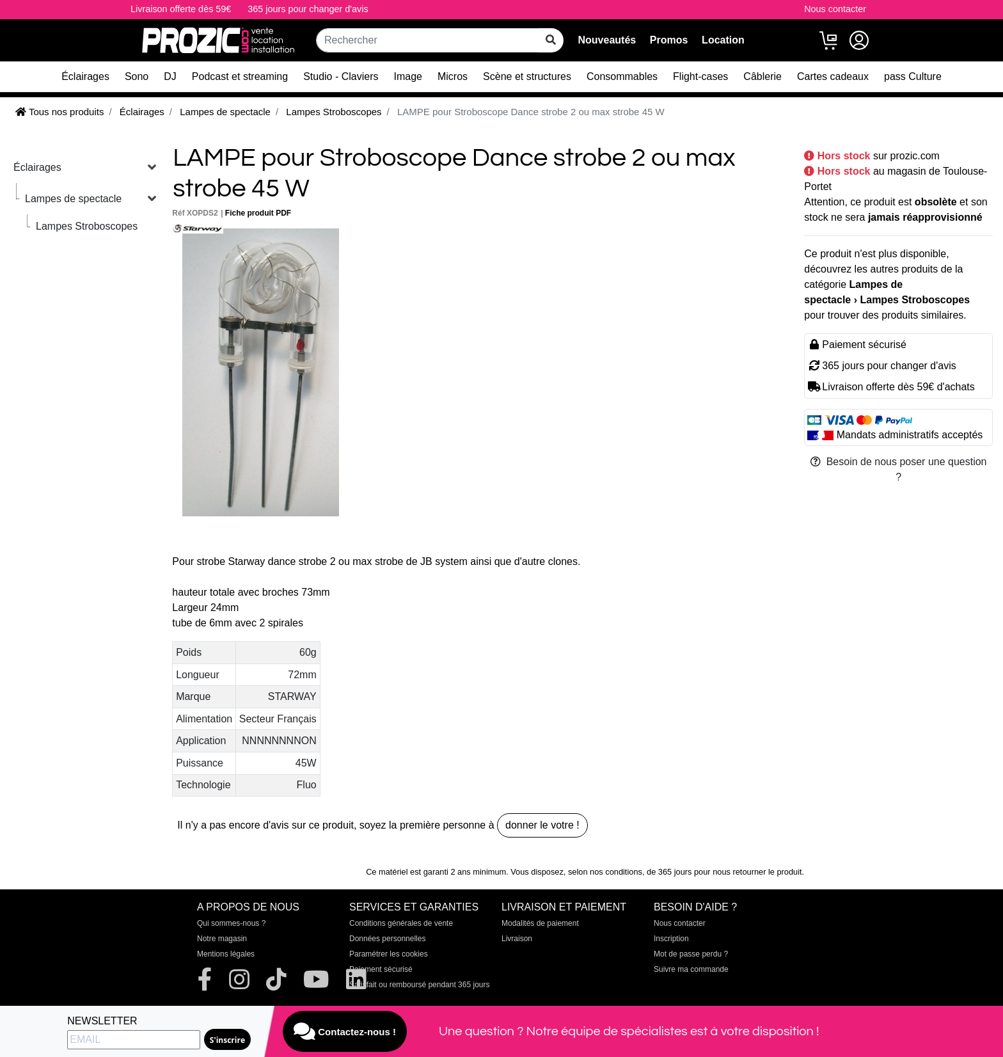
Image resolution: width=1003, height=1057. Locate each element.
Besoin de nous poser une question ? (898, 469)
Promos (669, 40)
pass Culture (913, 76)
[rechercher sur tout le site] (551, 40)
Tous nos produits (59, 111)
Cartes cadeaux (833, 76)
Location (723, 40)
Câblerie (762, 76)
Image (408, 76)
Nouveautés (607, 40)
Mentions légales (226, 954)
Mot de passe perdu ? (691, 954)
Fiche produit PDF (258, 213)
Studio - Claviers (340, 76)
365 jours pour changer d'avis (308, 9)
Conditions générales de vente (401, 923)
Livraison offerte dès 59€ (180, 9)
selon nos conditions (605, 872)
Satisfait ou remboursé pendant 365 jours (419, 984)
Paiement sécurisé (381, 969)
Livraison (517, 938)
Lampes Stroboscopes (87, 226)
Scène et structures (527, 76)
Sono (136, 76)
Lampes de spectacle (73, 198)
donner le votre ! (542, 825)
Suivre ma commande (691, 969)
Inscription (671, 938)
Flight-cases (700, 76)
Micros (453, 76)
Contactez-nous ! (345, 1031)
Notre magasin (222, 938)
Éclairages (85, 76)
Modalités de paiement (540, 923)
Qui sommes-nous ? (231, 923)
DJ (170, 76)
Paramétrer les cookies (388, 954)
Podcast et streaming (240, 76)
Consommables (622, 76)
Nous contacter (835, 9)
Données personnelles (387, 938)
